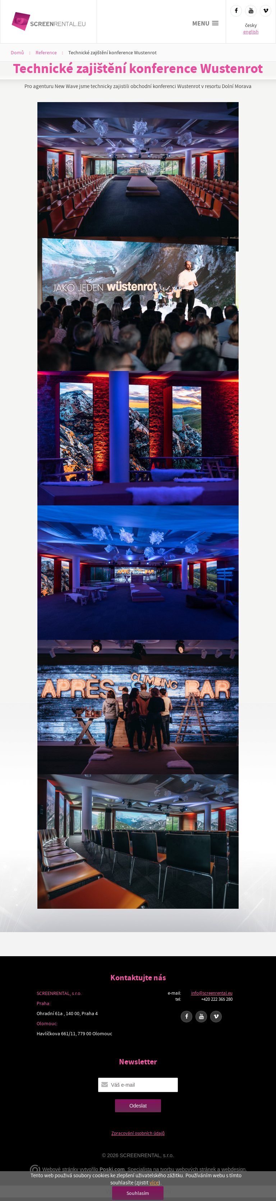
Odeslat (138, 1106)
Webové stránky (60, 1169)
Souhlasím (137, 1193)
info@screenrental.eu (212, 993)
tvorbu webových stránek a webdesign (202, 1169)
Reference (46, 52)
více (154, 1182)
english (251, 31)
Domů (17, 52)
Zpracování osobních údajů (138, 1133)
